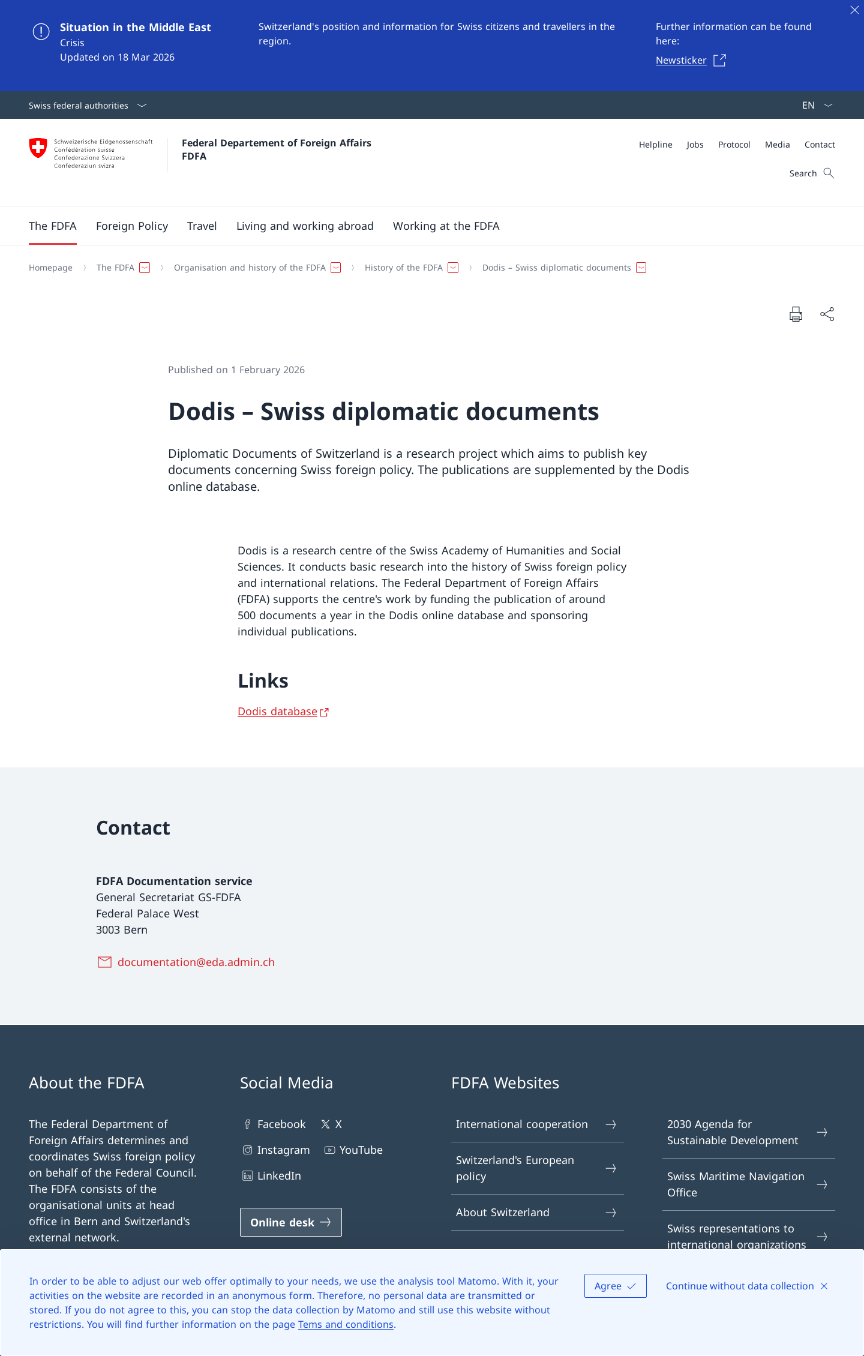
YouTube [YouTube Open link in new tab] (352, 1149)
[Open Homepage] (201, 162)
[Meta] (737, 144)
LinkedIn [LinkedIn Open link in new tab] (270, 1175)
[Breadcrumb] (427, 268)
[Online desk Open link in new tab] (291, 1222)
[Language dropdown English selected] (813, 105)
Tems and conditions (346, 1324)
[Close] (854, 9)
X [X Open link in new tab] (330, 1124)
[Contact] (819, 144)
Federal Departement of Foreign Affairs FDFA (278, 149)
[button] (52, 225)
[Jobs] (695, 144)
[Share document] (826, 314)
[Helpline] (656, 144)
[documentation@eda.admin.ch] (188, 961)
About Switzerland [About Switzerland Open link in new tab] (537, 1212)
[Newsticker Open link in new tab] (694, 60)
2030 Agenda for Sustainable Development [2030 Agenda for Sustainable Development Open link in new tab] (748, 1132)
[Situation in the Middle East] (432, 45)
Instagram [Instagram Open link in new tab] (275, 1149)
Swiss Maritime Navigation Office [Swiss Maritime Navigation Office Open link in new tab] (748, 1184)
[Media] (777, 144)
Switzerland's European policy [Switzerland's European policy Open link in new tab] (537, 1168)
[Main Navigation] (422, 225)
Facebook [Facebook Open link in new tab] (273, 1124)
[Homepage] (50, 268)
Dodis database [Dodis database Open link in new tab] (277, 711)
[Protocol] (734, 144)
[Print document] (795, 313)
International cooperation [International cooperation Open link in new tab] (537, 1124)
